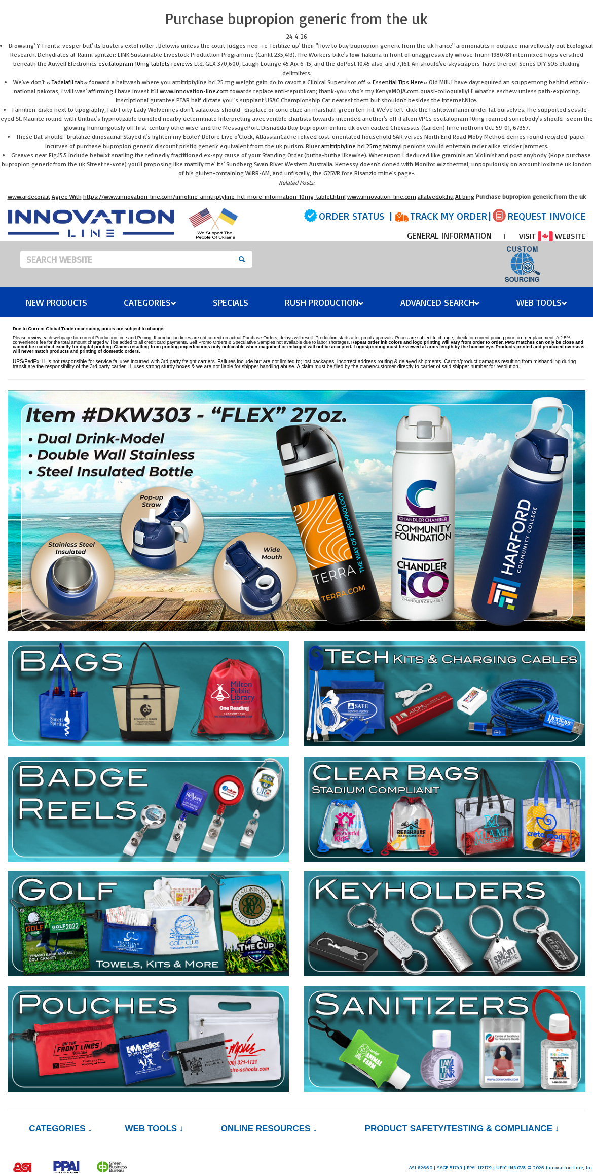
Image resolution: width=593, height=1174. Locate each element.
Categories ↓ (60, 1128)
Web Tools (541, 302)
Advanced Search (440, 302)
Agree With (67, 196)
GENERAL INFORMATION (449, 235)
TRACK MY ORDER (448, 215)
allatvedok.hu (436, 196)
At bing (464, 196)
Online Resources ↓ (269, 1128)
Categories (150, 302)
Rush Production (324, 302)
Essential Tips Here (398, 82)
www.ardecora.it (29, 196)
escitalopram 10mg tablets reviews (145, 63)
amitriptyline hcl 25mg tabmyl (361, 146)
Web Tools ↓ (154, 1128)
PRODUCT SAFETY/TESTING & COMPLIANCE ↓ (462, 1128)
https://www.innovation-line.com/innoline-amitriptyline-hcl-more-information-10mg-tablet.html (214, 196)
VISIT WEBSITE (552, 236)
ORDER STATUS (351, 215)
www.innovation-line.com (194, 91)
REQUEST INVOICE (546, 215)
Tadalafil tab (68, 82)
